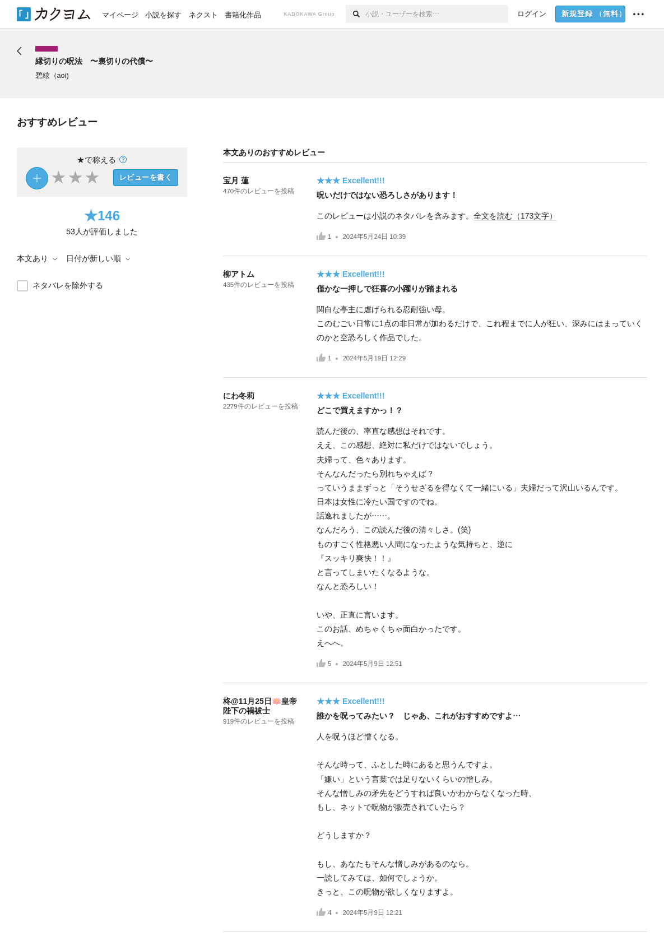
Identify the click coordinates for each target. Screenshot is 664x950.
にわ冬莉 (238, 395)
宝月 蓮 (236, 180)
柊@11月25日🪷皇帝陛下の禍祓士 (260, 706)
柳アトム (238, 274)
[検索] (355, 14)
